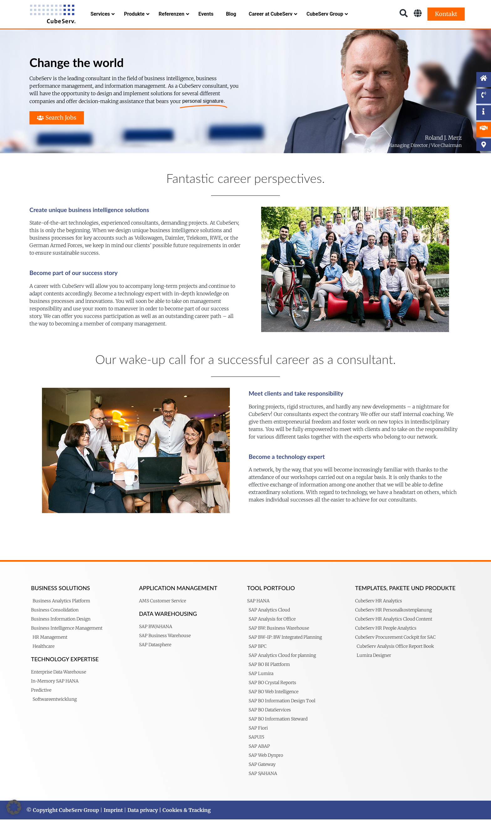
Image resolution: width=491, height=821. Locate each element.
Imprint (113, 811)
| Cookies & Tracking (184, 811)
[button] (14, 807)
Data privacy (142, 811)
